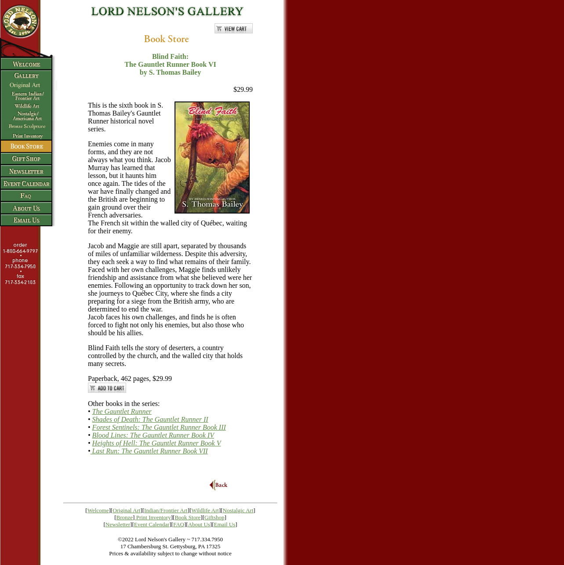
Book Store (187, 517)
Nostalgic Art (238, 510)
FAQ (178, 524)
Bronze (124, 517)
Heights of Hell (156, 443)
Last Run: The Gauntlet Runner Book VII (150, 451)
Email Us (225, 524)
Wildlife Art (205, 510)
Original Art (126, 510)
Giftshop (214, 517)
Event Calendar (152, 524)
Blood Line (153, 435)
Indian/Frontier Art (166, 510)
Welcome (98, 510)
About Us (199, 524)
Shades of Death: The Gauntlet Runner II (150, 419)
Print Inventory (153, 517)
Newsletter (118, 524)
